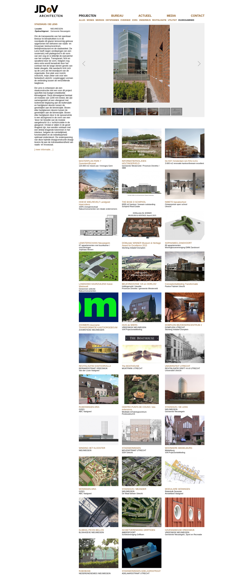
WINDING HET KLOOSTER (92, 448)
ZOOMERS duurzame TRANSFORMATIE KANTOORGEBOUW (98, 326)
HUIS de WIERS (129, 325)
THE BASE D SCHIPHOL (134, 202)
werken (99, 20)
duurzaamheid (186, 20)
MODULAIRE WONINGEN (177, 489)
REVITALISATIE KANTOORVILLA (95, 366)
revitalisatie (159, 20)
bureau (123, 15)
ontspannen (112, 20)
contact (197, 15)
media (177, 15)
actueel (150, 15)
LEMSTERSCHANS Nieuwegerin (94, 243)
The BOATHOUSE (130, 366)
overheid (125, 20)
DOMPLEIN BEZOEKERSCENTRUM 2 (183, 325)
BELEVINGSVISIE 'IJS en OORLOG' (139, 284)
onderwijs (145, 20)
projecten (93, 15)
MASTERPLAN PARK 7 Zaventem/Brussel (90, 162)
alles (82, 20)
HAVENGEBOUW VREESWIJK (180, 530)
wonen (90, 20)
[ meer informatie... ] (43, 149)
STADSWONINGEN (131, 448)
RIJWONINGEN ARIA (89, 407)
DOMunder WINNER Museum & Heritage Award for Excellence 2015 (141, 244)
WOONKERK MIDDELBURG (178, 448)
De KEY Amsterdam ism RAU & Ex (181, 161)
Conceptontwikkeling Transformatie (181, 284)
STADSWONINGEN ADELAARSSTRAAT (141, 571)
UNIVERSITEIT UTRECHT (177, 366)
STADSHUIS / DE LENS (176, 407)
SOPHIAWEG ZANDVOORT (178, 243)
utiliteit (172, 20)
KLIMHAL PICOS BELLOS (91, 530)
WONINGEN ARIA (87, 489)
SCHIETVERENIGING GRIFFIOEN (138, 530)
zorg (135, 20)
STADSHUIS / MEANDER (134, 489)
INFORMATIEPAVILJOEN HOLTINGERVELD (134, 162)
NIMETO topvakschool (175, 202)
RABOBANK (85, 571)
